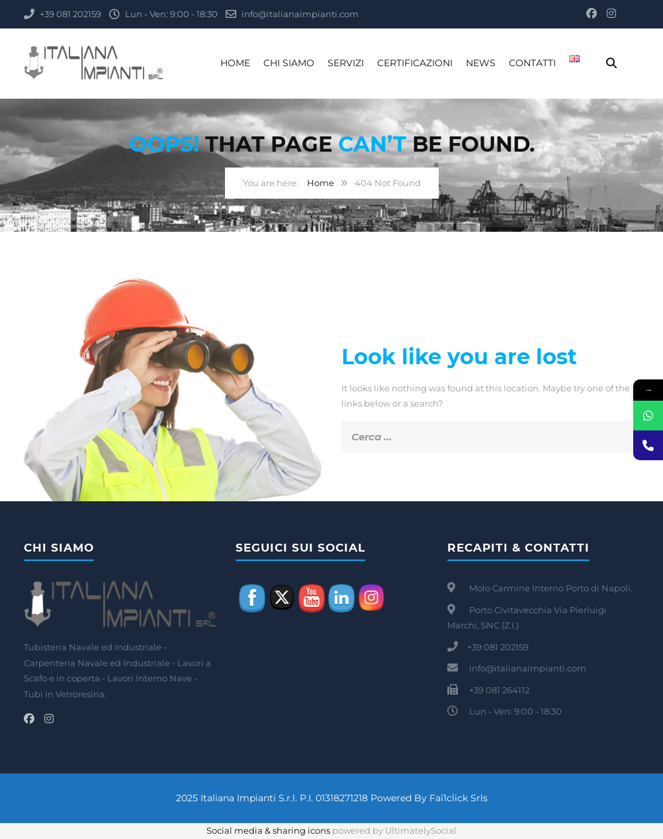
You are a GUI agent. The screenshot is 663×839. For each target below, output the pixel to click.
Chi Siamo (288, 63)
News (481, 63)
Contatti (532, 63)
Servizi (346, 63)
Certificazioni (415, 63)
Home (235, 63)
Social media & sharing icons (269, 830)
